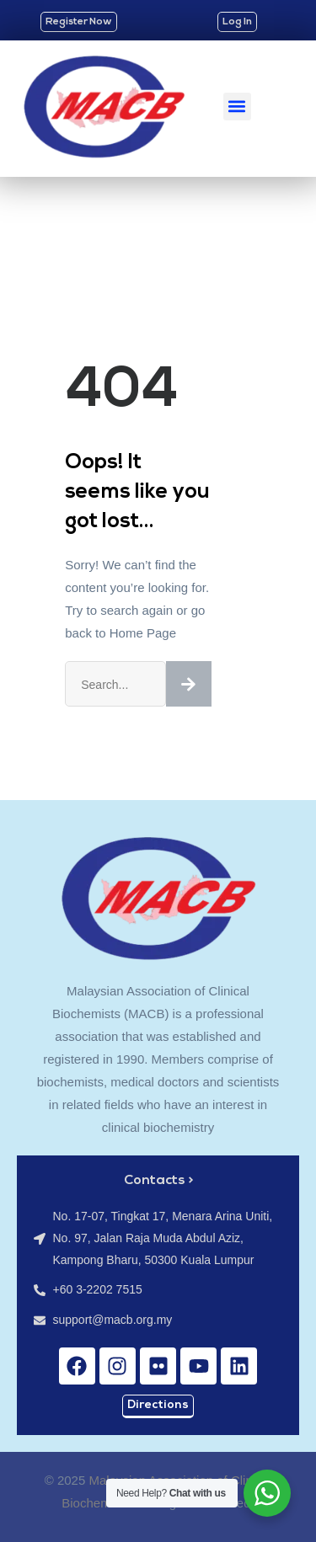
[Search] (189, 684)
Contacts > (158, 1180)
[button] (237, 106)
